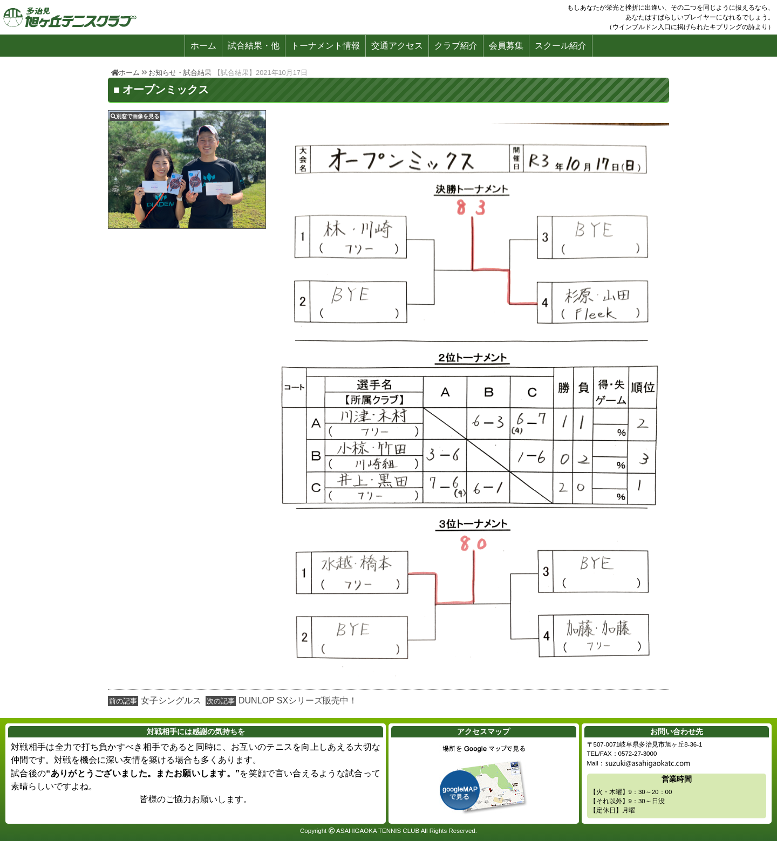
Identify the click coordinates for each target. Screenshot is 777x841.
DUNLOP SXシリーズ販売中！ (297, 700)
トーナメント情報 (325, 45)
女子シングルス (171, 700)
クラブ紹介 (456, 45)
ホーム (203, 45)
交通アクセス (397, 45)
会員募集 (506, 45)
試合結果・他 (254, 45)
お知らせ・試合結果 (180, 73)
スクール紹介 (561, 45)
